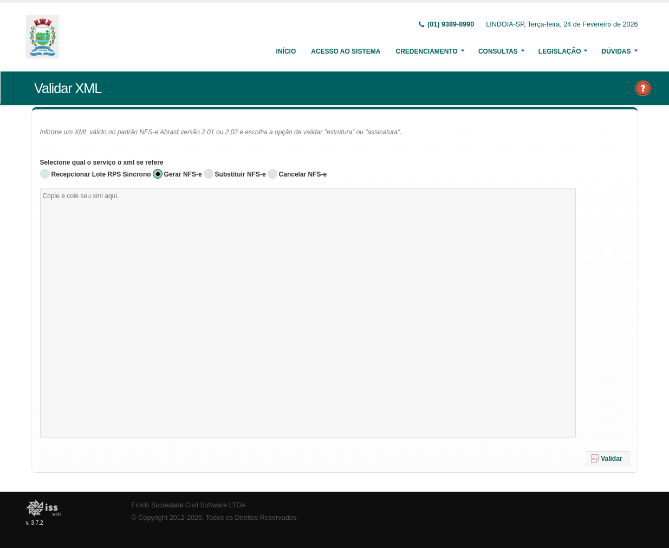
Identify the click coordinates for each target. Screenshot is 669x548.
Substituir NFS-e (240, 174)
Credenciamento (426, 51)
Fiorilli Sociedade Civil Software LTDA (189, 505)
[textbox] (308, 313)
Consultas (498, 51)
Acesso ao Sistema (345, 51)
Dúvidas (616, 51)
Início (286, 51)
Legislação (559, 51)
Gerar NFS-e (183, 174)
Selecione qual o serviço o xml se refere (102, 162)
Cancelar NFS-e (303, 174)
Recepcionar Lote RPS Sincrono (101, 174)
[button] (608, 458)
